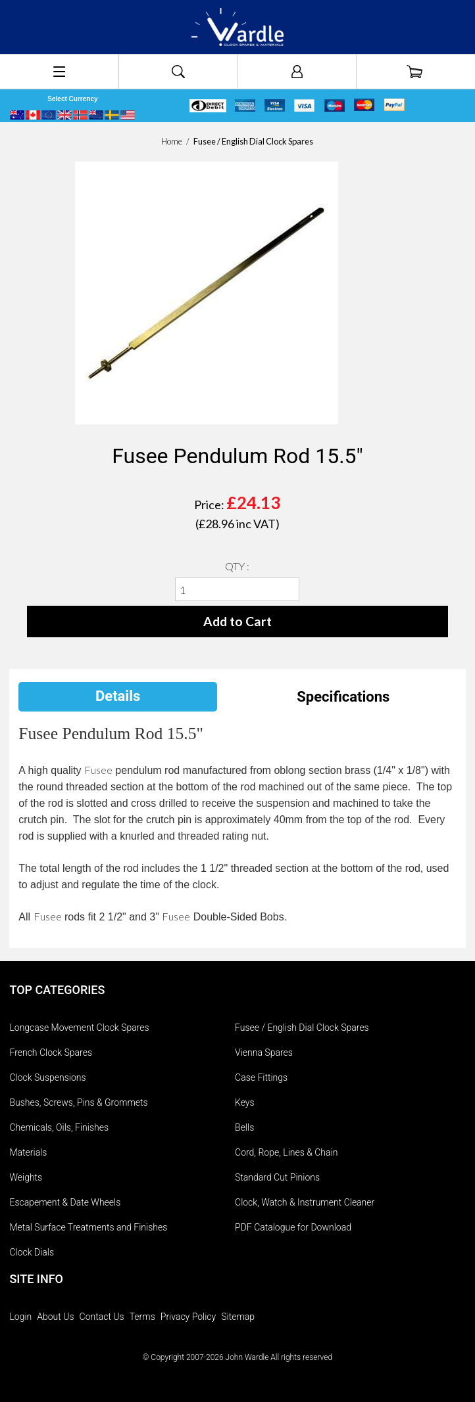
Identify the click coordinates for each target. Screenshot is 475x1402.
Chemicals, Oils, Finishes (59, 1127)
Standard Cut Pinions (277, 1177)
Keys (245, 1102)
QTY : (237, 566)
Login (20, 1316)
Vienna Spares (264, 1052)
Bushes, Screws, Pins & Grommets (78, 1102)
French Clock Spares (50, 1052)
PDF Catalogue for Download (293, 1227)
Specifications (343, 697)
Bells (244, 1127)
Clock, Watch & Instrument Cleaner (304, 1202)
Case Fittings (261, 1077)
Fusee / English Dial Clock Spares (302, 1027)
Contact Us (102, 1316)
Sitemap (238, 1316)
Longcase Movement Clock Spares (79, 1027)
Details (117, 696)
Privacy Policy (188, 1316)
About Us (55, 1316)
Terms (142, 1316)
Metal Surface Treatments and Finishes (88, 1227)
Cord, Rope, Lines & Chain (286, 1152)
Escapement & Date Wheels (64, 1202)
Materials (28, 1152)
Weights (25, 1177)
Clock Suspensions (47, 1077)
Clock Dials (31, 1252)
